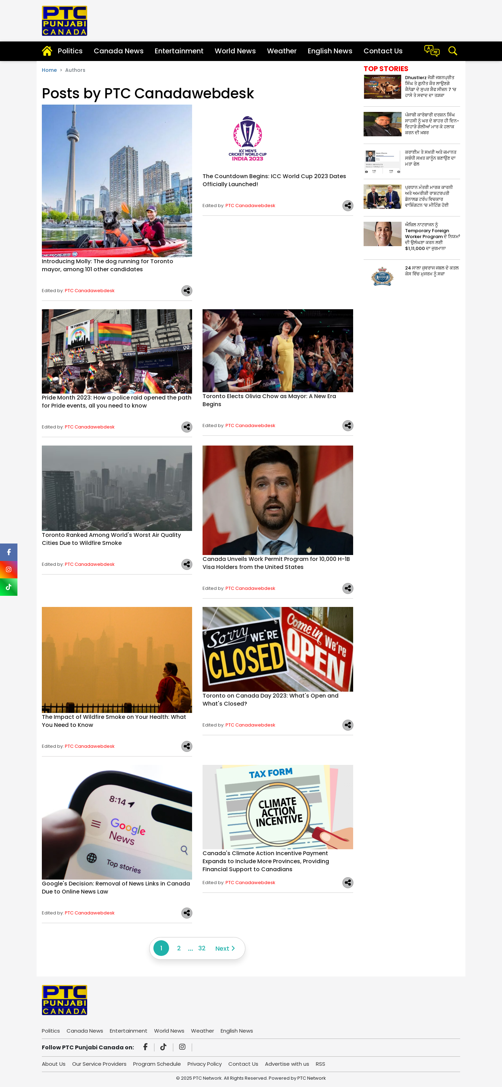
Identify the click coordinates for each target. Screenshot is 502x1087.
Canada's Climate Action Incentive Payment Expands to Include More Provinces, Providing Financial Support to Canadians (266, 861)
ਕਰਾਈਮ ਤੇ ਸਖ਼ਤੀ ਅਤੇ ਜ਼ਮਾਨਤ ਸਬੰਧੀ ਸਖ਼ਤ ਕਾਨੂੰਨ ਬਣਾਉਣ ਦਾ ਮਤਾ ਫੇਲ (430, 158)
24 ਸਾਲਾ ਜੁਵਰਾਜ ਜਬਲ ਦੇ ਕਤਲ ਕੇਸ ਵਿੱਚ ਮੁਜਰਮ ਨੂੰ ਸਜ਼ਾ (432, 271)
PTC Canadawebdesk (90, 290)
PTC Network (311, 1078)
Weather (282, 51)
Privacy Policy (205, 1063)
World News (235, 51)
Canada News (119, 51)
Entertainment (179, 51)
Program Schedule (157, 1063)
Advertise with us (287, 1063)
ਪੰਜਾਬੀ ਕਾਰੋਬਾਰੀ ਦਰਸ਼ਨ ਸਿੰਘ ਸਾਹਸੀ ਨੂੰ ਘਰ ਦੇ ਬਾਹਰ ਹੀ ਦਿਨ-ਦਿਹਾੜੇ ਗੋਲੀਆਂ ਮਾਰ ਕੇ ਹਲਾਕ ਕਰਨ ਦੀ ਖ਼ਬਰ (432, 124)
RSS (320, 1063)
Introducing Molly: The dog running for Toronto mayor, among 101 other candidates (107, 265)
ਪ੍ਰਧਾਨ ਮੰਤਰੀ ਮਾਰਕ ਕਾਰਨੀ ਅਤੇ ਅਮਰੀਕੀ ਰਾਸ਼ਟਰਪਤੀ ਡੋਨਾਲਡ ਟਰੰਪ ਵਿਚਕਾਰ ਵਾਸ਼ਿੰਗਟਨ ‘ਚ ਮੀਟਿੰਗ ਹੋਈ (429, 196)
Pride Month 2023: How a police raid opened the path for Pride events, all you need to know (116, 402)
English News (330, 51)
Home (49, 70)
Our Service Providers (99, 1063)
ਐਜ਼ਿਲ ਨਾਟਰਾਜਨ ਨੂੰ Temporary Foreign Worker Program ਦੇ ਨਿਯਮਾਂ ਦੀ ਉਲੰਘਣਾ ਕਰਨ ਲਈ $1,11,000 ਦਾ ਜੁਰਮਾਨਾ (432, 236)
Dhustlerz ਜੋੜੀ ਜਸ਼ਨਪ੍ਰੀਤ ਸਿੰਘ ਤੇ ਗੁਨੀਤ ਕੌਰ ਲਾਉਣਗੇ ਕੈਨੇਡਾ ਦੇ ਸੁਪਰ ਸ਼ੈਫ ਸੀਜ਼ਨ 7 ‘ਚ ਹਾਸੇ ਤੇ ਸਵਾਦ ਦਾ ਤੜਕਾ (430, 86)
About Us (54, 1063)
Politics (70, 51)
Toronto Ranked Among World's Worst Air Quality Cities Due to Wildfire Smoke (111, 539)
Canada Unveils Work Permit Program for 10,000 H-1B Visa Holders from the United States (276, 563)
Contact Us (383, 51)
